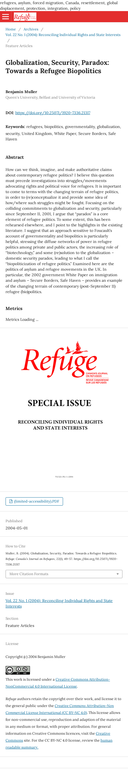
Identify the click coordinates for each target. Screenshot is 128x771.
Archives (31, 29)
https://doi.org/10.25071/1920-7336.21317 (52, 112)
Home (11, 29)
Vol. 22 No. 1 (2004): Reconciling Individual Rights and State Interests (63, 34)
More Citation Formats (28, 574)
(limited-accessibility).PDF (36, 501)
